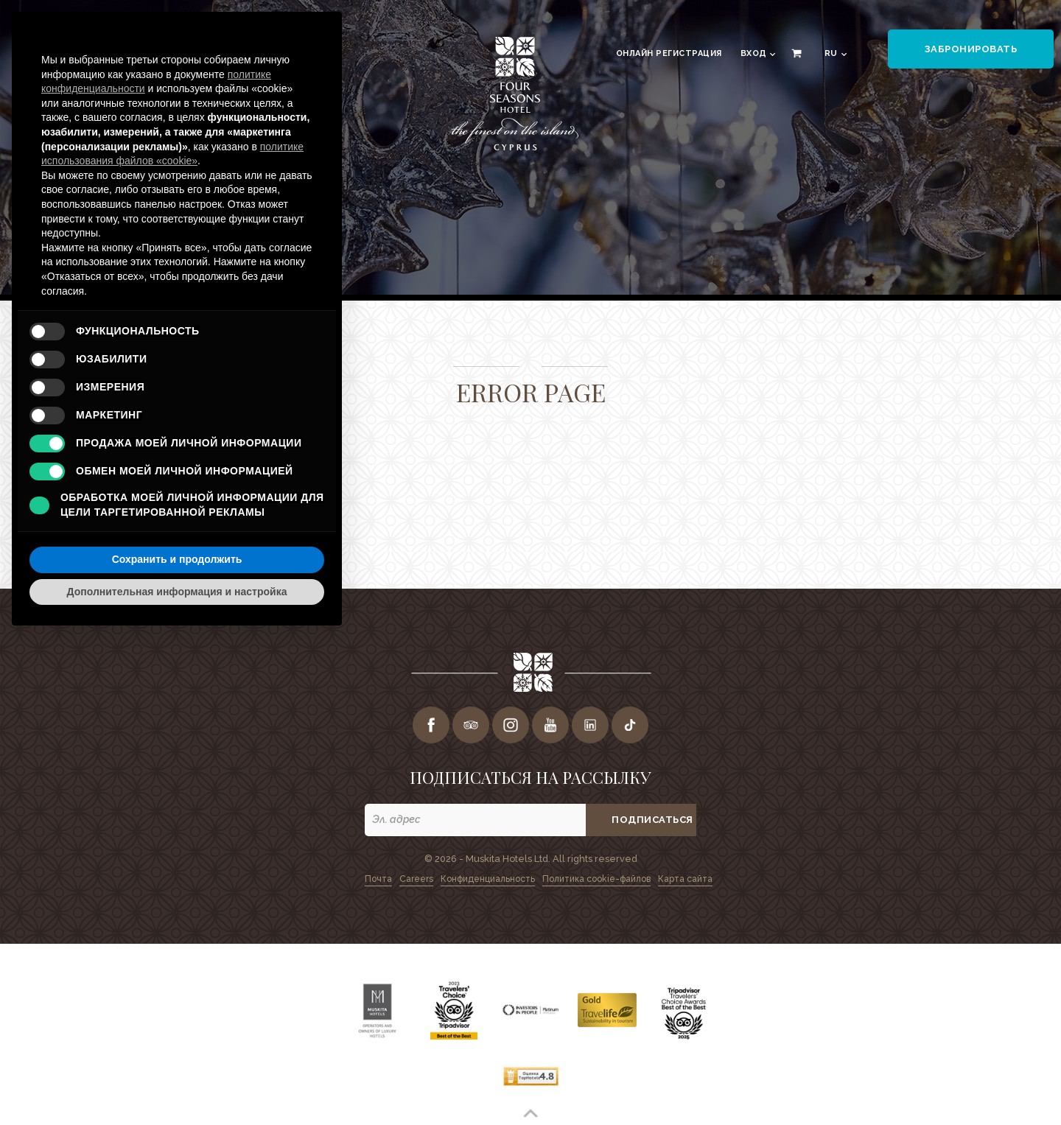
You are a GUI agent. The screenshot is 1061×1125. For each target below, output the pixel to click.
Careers (416, 879)
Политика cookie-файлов (596, 879)
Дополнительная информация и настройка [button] (177, 591)
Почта (378, 879)
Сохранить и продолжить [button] (177, 559)
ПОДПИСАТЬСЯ (652, 819)
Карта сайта (685, 879)
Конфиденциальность (488, 879)
